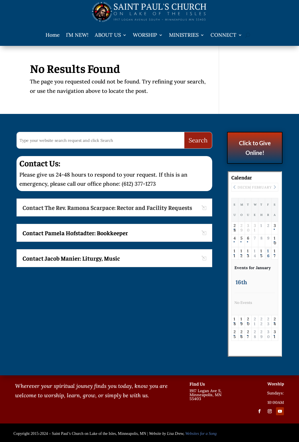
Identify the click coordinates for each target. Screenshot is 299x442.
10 (275, 240)
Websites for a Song (200, 433)
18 (235, 321)
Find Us (197, 383)
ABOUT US (108, 35)
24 (275, 321)
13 (248, 253)
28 (235, 228)
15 (261, 253)
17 (275, 253)
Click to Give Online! (255, 148)
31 (275, 334)
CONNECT (223, 35)
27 (248, 334)
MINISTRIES (184, 35)
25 (235, 334)
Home (53, 35)
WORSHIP (145, 35)
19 (241, 321)
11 (234, 253)
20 (248, 321)
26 (241, 334)
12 (241, 253)
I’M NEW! (77, 35)
